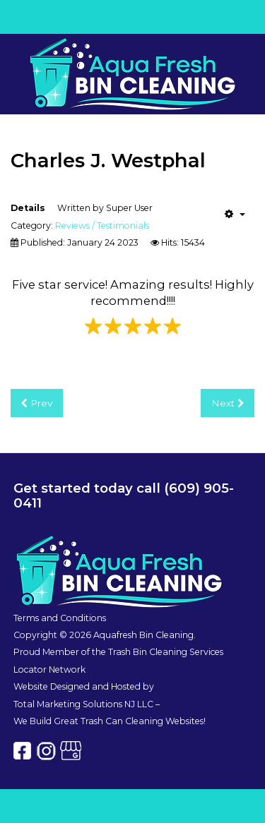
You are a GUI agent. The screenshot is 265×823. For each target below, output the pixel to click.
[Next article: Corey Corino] (227, 403)
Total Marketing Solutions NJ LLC (83, 704)
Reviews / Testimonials (102, 225)
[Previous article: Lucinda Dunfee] (37, 403)
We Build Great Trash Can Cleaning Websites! (109, 721)
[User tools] (235, 214)
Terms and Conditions (59, 618)
